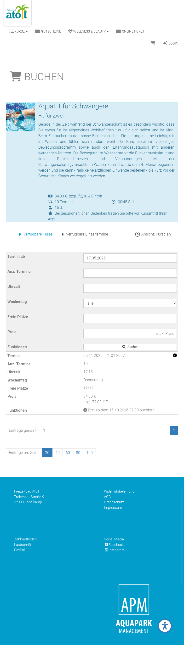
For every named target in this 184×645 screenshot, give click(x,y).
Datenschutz (114, 502)
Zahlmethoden (25, 539)
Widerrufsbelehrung (119, 491)
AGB (107, 497)
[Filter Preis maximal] (130, 333)
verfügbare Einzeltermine (83, 234)
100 (89, 452)
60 (68, 452)
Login (170, 43)
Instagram (114, 550)
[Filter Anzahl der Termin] (130, 273)
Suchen (130, 347)
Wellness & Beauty (88, 31)
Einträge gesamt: (23, 430)
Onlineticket (130, 31)
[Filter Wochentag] (130, 303)
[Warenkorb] (153, 43)
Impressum (113, 507)
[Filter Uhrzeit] (130, 288)
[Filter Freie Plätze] (130, 318)
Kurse (18, 31)
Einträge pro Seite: (24, 452)
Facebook (114, 545)
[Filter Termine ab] (130, 258)
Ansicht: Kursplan (152, 234)
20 (47, 452)
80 (78, 452)
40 (57, 452)
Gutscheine (48, 31)
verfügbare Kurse (34, 234)
